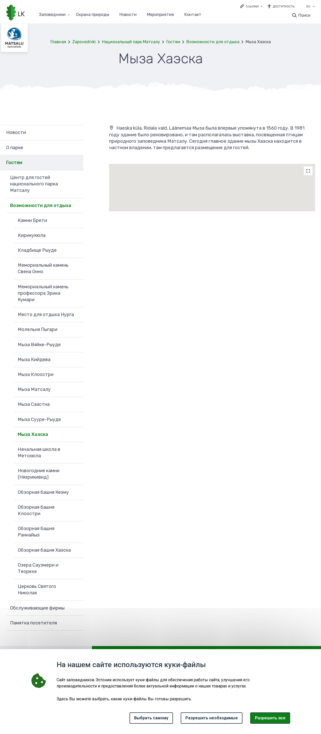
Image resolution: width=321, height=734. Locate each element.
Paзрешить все (270, 718)
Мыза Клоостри (36, 374)
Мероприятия (160, 15)
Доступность (283, 6)
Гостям (173, 41)
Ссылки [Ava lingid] (252, 6)
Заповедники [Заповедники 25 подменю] (52, 15)
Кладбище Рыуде (37, 250)
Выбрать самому (151, 717)
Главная (58, 41)
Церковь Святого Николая (37, 590)
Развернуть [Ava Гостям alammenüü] (77, 162)
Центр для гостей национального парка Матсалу (34, 184)
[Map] (308, 170)
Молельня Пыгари (37, 329)
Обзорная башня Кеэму (43, 492)
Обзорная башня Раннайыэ (36, 532)
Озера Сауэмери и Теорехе (38, 568)
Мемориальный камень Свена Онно (43, 268)
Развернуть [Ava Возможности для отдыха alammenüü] (77, 205)
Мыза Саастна (34, 404)
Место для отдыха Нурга (46, 314)
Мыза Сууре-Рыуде (39, 419)
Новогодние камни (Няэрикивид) (38, 474)
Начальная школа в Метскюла (39, 452)
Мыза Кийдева (34, 359)
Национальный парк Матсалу (131, 41)
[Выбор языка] (314, 7)
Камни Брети (32, 220)
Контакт (192, 15)
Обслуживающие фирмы (37, 608)
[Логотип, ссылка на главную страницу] (15, 13)
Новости (128, 15)
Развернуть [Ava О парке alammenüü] (77, 147)
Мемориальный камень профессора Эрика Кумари (43, 293)
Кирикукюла (32, 235)
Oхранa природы (92, 15)
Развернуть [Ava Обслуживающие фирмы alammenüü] (77, 608)
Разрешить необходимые (211, 717)
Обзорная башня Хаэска (44, 550)
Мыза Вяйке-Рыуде (39, 344)
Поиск (304, 15)
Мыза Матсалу (34, 389)
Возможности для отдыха (212, 41)
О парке (14, 147)
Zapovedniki (84, 41)
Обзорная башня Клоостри (36, 510)
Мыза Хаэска (33, 434)
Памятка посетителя (33, 623)
